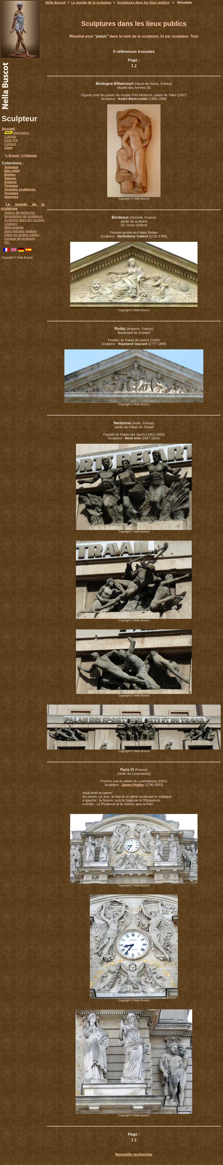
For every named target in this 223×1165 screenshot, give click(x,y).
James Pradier (132, 785)
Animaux (11, 167)
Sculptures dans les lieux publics (143, 2)
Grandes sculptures (20, 189)
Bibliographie (14, 227)
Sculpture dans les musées (24, 220)
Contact (10, 144)
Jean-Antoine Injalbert (20, 231)
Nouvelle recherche (133, 1154)
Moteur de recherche (19, 212)
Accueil (8, 129)
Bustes (10, 174)
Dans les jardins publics (21, 235)
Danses (10, 178)
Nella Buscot (55, 2)
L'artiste (10, 136)
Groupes (11, 193)
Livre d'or (11, 140)
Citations (10, 224)
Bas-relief (12, 171)
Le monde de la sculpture (91, 2)
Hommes (11, 197)
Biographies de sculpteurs (23, 216)
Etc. (7, 242)
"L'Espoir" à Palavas (20, 155)
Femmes (11, 186)
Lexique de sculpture (19, 238)
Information (21, 133)
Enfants (10, 182)
